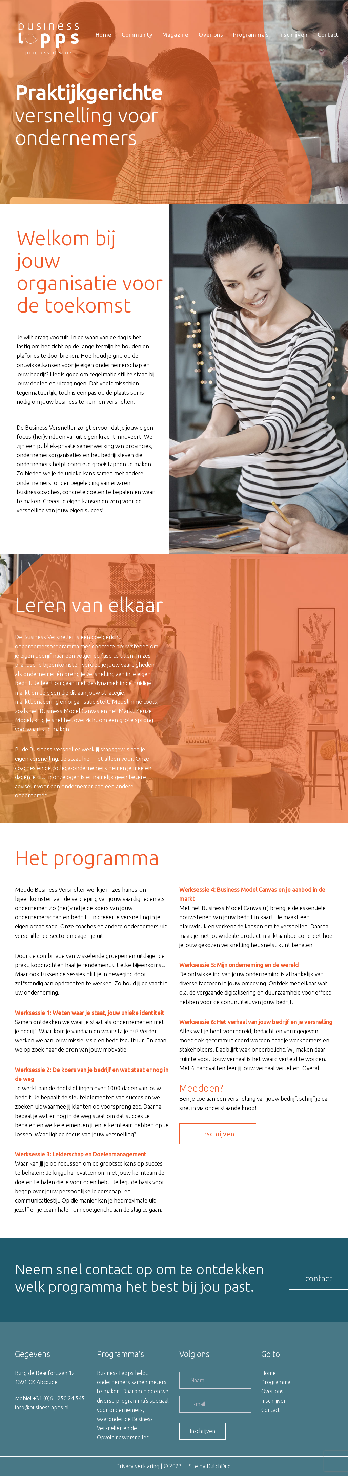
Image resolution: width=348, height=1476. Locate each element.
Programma (275, 1382)
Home (268, 1373)
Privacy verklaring (137, 1466)
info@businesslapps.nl (42, 1407)
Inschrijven (274, 1401)
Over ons (272, 1391)
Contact (270, 1410)
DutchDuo (219, 1466)
